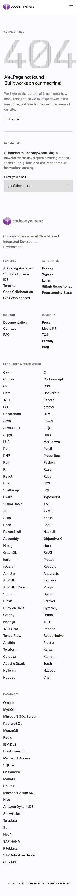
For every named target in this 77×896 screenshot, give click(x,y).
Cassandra (11, 772)
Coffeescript (53, 379)
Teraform (10, 649)
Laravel (49, 601)
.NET (6, 400)
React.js (50, 566)
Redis (7, 737)
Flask (7, 601)
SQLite (8, 765)
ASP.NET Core (14, 587)
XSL (6, 511)
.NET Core (10, 629)
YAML (48, 511)
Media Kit (49, 328)
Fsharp (49, 400)
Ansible (9, 643)
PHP (6, 455)
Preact (49, 559)
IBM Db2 (9, 744)
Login (46, 280)
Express (50, 580)
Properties (52, 455)
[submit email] (67, 186)
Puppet (9, 677)
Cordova (9, 656)
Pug (6, 462)
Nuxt (47, 546)
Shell (48, 525)
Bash (7, 525)
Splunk (8, 786)
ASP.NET (10, 580)
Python (49, 462)
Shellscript (12, 490)
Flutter (49, 643)
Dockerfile (52, 393)
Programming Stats (57, 292)
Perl (6, 448)
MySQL (9, 710)
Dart (6, 393)
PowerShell (12, 532)
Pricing (47, 268)
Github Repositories (57, 286)
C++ (6, 372)
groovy (49, 407)
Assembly (11, 539)
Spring (8, 594)
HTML (48, 414)
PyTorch (9, 670)
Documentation (15, 322)
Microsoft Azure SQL (19, 793)
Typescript (52, 497)
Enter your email (15, 177)
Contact (9, 328)
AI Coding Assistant (18, 268)
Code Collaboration (18, 292)
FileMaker (11, 848)
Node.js (9, 622)
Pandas (49, 629)
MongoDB (10, 730)
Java (7, 421)
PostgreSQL (12, 723)
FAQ (6, 335)
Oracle (8, 703)
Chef (47, 677)
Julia (7, 518)
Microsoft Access (17, 758)
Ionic (6, 559)
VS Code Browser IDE (16, 277)
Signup (47, 274)
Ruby (48, 476)
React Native (54, 636)
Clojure (8, 379)
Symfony (50, 608)
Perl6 (48, 448)
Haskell (49, 532)
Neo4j (8, 834)
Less (47, 435)
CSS (47, 386)
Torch (48, 663)
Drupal (49, 615)
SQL (47, 490)
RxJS (48, 552)
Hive (6, 800)
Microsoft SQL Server (20, 716)
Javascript (11, 428)
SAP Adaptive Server (19, 855)
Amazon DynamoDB (18, 807)
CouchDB (10, 862)
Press (46, 322)
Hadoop (49, 670)
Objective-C (53, 539)
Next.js (8, 546)
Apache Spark (14, 663)
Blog (14, 119)
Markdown (52, 442)
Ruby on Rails (13, 608)
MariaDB (9, 779)
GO (5, 407)
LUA (6, 442)
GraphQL (10, 552)
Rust (7, 483)
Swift (7, 497)
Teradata (10, 820)
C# (5, 386)
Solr (6, 827)
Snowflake (11, 814)
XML (47, 504)
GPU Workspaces (16, 298)
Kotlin (48, 518)
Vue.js (48, 587)
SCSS (48, 483)
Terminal (9, 285)
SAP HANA (11, 841)
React (8, 476)
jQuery (8, 566)
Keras (48, 649)
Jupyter (9, 435)
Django (49, 594)
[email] (34, 186)
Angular (9, 573)
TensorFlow (12, 636)
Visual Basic (12, 504)
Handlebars (12, 414)
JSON (48, 421)
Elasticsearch (13, 751)
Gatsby (8, 615)
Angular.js (51, 573)
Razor (48, 469)
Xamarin (50, 656)
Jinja (47, 428)
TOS (45, 335)
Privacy (48, 341)
